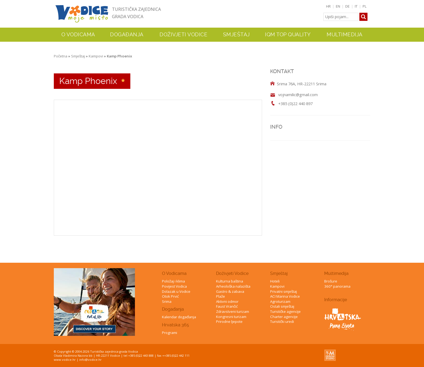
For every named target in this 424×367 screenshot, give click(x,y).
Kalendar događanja (179, 316)
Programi (169, 332)
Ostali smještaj (282, 306)
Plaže (220, 296)
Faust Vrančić (227, 306)
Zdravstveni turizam (232, 311)
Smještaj (78, 56)
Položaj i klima (173, 281)
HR (328, 6)
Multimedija (336, 273)
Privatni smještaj (283, 291)
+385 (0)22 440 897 (295, 103)
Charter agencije (284, 316)
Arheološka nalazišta (233, 286)
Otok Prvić (170, 296)
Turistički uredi (282, 321)
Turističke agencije (285, 311)
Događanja (127, 35)
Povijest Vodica (174, 286)
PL (365, 6)
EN (338, 6)
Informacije (335, 299)
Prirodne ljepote (229, 321)
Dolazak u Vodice (176, 291)
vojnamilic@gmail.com (298, 94)
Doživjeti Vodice (232, 273)
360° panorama (337, 286)
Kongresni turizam (231, 316)
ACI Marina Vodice (285, 296)
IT (356, 6)
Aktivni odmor (227, 301)
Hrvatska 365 (175, 324)
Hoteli (275, 281)
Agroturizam (280, 301)
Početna (60, 56)
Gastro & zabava (230, 291)
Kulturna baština (229, 281)
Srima (166, 301)
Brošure (330, 281)
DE (347, 6)
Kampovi (96, 56)
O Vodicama (174, 273)
